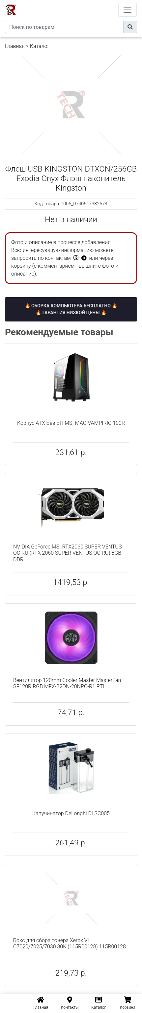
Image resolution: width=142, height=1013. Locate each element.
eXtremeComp (80, 2)
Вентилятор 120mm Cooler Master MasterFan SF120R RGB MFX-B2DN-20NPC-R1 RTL (67, 683)
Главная (15, 46)
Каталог (39, 46)
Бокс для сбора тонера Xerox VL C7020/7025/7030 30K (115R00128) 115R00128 (69, 943)
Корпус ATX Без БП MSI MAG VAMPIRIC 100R (71, 423)
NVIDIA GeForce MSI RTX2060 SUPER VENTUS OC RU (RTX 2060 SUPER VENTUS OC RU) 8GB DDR (67, 553)
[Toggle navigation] (127, 10)
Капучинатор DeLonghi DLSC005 (71, 813)
